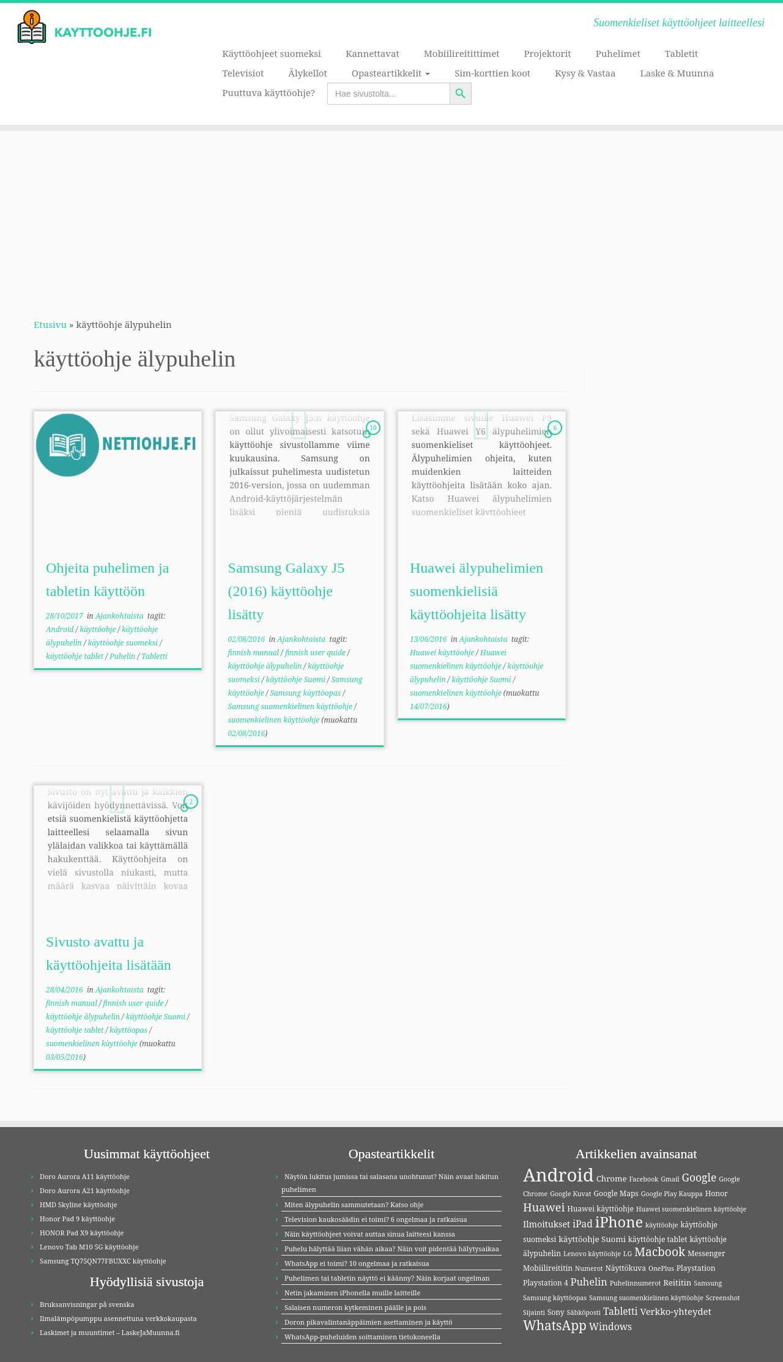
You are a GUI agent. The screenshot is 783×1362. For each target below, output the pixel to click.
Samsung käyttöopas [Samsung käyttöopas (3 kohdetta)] (555, 1297)
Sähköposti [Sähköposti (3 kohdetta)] (584, 1312)
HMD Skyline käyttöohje (78, 1204)
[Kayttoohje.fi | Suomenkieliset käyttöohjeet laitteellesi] (90, 27)
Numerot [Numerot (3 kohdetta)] (589, 1268)
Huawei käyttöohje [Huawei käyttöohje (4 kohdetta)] (600, 1209)
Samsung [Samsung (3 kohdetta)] (708, 1283)
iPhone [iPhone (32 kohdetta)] (619, 1222)
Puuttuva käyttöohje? (268, 92)
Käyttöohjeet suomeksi (271, 53)
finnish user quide (316, 652)
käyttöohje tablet (75, 656)
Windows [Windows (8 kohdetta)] (611, 1326)
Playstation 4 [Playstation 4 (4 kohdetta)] (545, 1283)
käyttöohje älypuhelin (266, 666)
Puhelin (123, 656)
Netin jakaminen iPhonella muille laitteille (352, 1292)
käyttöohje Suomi (296, 679)
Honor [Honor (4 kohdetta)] (716, 1193)
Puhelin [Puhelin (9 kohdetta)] (589, 1282)
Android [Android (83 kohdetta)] (558, 1175)
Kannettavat (372, 53)
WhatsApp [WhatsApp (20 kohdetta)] (555, 1325)
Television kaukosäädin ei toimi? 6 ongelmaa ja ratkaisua (375, 1219)
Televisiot (243, 73)
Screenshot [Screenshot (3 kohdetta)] (723, 1297)
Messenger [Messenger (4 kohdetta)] (706, 1253)
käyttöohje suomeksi (123, 643)
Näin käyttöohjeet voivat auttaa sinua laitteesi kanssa (369, 1233)
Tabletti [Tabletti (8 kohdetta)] (620, 1311)
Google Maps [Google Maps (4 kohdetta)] (615, 1193)
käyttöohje (98, 629)
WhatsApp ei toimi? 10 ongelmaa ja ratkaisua (356, 1263)
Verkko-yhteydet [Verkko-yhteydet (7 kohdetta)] (675, 1311)
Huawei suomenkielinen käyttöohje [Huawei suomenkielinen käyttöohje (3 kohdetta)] (691, 1209)
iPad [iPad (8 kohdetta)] (583, 1223)
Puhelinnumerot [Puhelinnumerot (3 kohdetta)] (635, 1283)
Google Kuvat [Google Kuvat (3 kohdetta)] (570, 1193)
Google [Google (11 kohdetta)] (699, 1177)
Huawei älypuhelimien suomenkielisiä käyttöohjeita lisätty (476, 591)
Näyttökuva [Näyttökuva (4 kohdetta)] (626, 1268)
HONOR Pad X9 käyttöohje (82, 1232)
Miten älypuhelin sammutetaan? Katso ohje (353, 1204)
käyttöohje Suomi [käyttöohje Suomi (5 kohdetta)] (592, 1239)
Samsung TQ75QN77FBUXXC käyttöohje (103, 1260)
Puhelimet (618, 53)
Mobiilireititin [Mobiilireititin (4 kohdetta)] (548, 1268)
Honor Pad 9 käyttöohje (77, 1218)
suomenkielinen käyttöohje (275, 720)
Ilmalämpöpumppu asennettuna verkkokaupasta (118, 1318)
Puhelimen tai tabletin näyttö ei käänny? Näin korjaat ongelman (387, 1277)
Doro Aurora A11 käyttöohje (85, 1176)
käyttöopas (129, 1030)
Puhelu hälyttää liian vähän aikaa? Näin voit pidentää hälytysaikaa (391, 1248)
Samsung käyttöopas (306, 693)
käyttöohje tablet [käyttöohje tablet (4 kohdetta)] (658, 1239)
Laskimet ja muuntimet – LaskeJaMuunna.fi (110, 1332)
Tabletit (681, 53)
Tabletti (154, 656)
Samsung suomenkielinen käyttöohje (291, 706)
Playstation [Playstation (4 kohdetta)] (696, 1268)
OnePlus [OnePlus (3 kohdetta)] (661, 1268)
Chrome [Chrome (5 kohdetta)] (611, 1178)
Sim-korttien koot (492, 73)
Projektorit (547, 53)
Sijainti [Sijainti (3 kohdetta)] (534, 1312)
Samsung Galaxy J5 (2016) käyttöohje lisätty (286, 591)
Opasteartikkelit (391, 73)
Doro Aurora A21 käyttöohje (85, 1190)
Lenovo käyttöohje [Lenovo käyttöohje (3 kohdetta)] (592, 1253)
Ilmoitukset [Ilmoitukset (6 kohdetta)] (546, 1224)
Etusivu (50, 324)
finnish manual (254, 652)
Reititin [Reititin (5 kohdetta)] (677, 1282)
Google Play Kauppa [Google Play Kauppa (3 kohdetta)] (672, 1193)
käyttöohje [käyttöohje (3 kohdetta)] (661, 1225)
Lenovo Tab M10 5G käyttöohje (89, 1246)
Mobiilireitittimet (462, 53)
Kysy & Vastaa (585, 73)
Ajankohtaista (120, 616)
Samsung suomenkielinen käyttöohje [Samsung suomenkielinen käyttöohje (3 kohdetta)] (646, 1297)
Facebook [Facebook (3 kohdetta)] (643, 1179)
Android (61, 629)
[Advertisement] (391, 216)
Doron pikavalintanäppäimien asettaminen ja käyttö (368, 1322)
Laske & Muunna (677, 73)
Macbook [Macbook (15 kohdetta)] (659, 1252)
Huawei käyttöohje (443, 652)
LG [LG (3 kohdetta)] (627, 1253)
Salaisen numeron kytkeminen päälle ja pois (355, 1307)
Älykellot (307, 73)
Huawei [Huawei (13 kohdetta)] (544, 1207)
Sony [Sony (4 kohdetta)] (556, 1312)
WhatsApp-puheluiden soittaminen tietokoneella (362, 1336)
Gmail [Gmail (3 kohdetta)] (670, 1179)
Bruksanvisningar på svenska (87, 1304)
